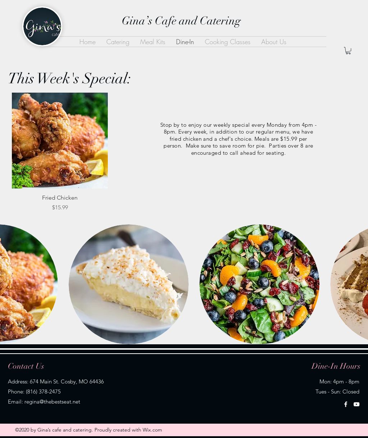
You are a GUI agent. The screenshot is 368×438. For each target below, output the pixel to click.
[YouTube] (356, 404)
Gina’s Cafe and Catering (181, 21)
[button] (348, 50)
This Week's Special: (69, 78)
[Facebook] (345, 404)
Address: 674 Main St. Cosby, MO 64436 (56, 381)
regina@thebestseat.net (52, 401)
